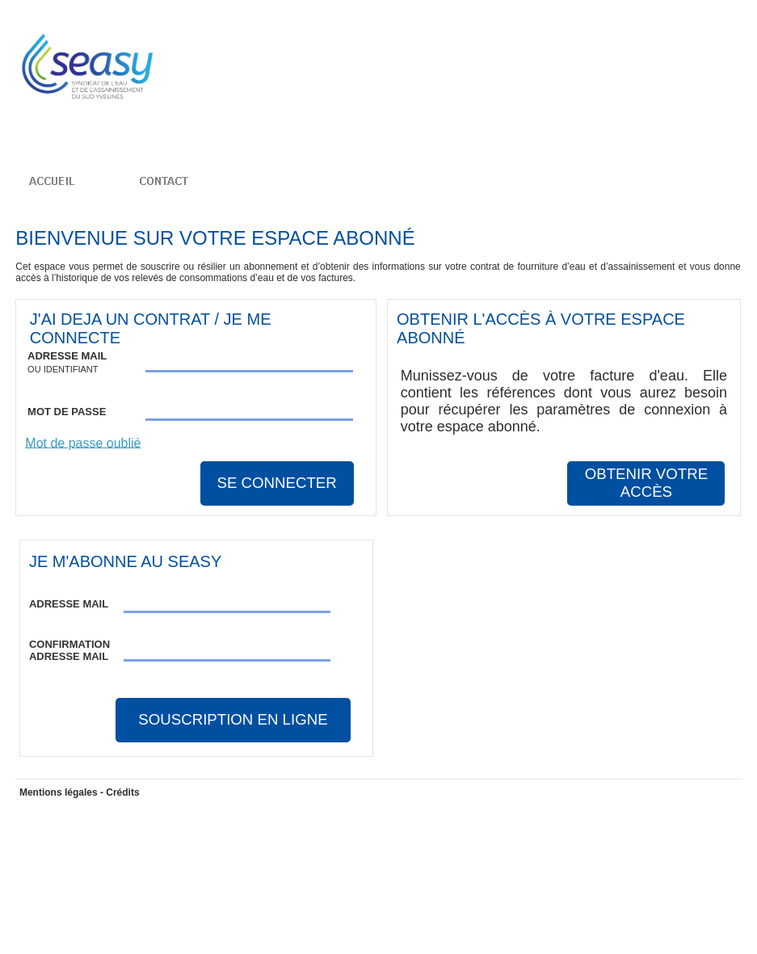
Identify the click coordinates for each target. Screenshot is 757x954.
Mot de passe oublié (83, 442)
